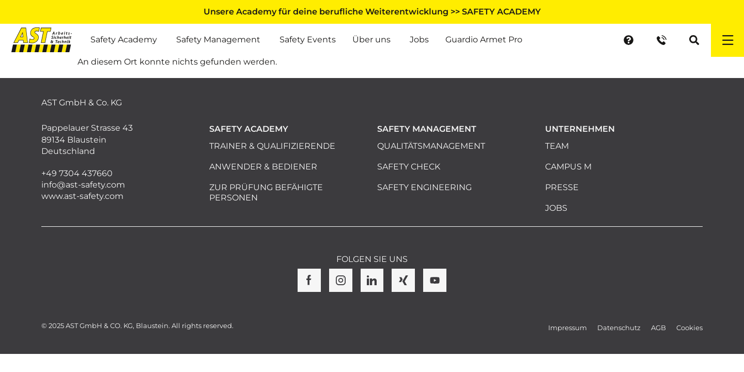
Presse (562, 187)
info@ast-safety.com (83, 185)
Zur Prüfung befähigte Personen (266, 192)
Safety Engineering (424, 187)
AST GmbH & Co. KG (81, 102)
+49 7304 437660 (77, 173)
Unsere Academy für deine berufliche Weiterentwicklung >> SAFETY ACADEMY (372, 12)
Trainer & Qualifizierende (272, 146)
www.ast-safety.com (82, 196)
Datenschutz (619, 328)
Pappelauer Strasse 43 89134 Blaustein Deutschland (87, 139)
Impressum (567, 328)
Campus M (568, 167)
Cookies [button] (689, 328)
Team (557, 146)
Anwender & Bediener (263, 167)
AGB (658, 328)
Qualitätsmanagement (431, 146)
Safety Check (408, 167)
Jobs (556, 208)
